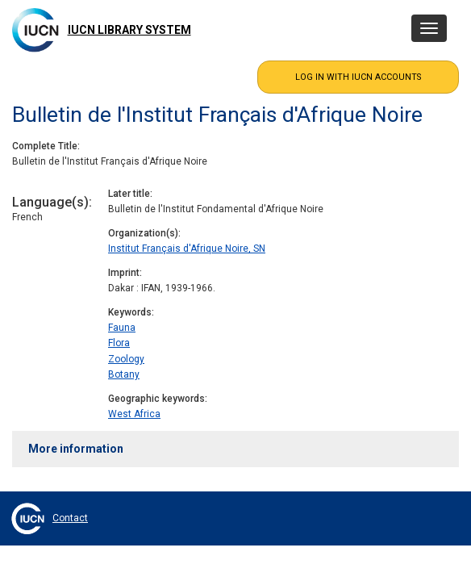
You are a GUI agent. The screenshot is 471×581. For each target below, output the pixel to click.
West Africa (134, 414)
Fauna (121, 327)
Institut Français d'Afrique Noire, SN (186, 248)
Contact (70, 518)
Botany (124, 374)
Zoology (126, 359)
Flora (119, 343)
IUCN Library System (129, 29)
